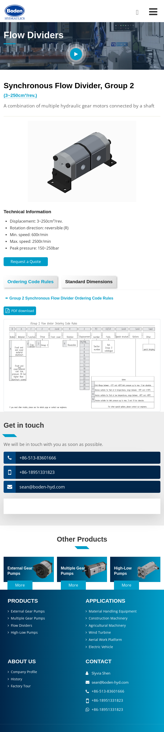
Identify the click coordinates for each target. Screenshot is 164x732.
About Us (22, 661)
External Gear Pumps (28, 611)
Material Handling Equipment (113, 611)
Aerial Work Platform (105, 639)
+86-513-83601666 (37, 458)
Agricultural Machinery (107, 625)
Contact (99, 661)
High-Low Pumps (24, 632)
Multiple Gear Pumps (28, 618)
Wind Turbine (100, 632)
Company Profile (24, 671)
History (16, 679)
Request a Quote (26, 261)
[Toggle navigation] (153, 12)
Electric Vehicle (101, 646)
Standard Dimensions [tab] (89, 281)
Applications (105, 601)
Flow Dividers (21, 625)
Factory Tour (21, 686)
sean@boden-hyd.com (42, 487)
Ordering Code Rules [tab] (30, 281)
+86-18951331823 (37, 472)
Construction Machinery (108, 618)
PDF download (22, 310)
